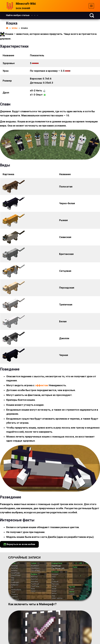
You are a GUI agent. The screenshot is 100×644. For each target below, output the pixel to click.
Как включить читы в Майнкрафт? (32, 604)
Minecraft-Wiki (26, 3)
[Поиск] (92, 15)
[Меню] (91, 6)
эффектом (41, 385)
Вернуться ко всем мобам (19, 544)
